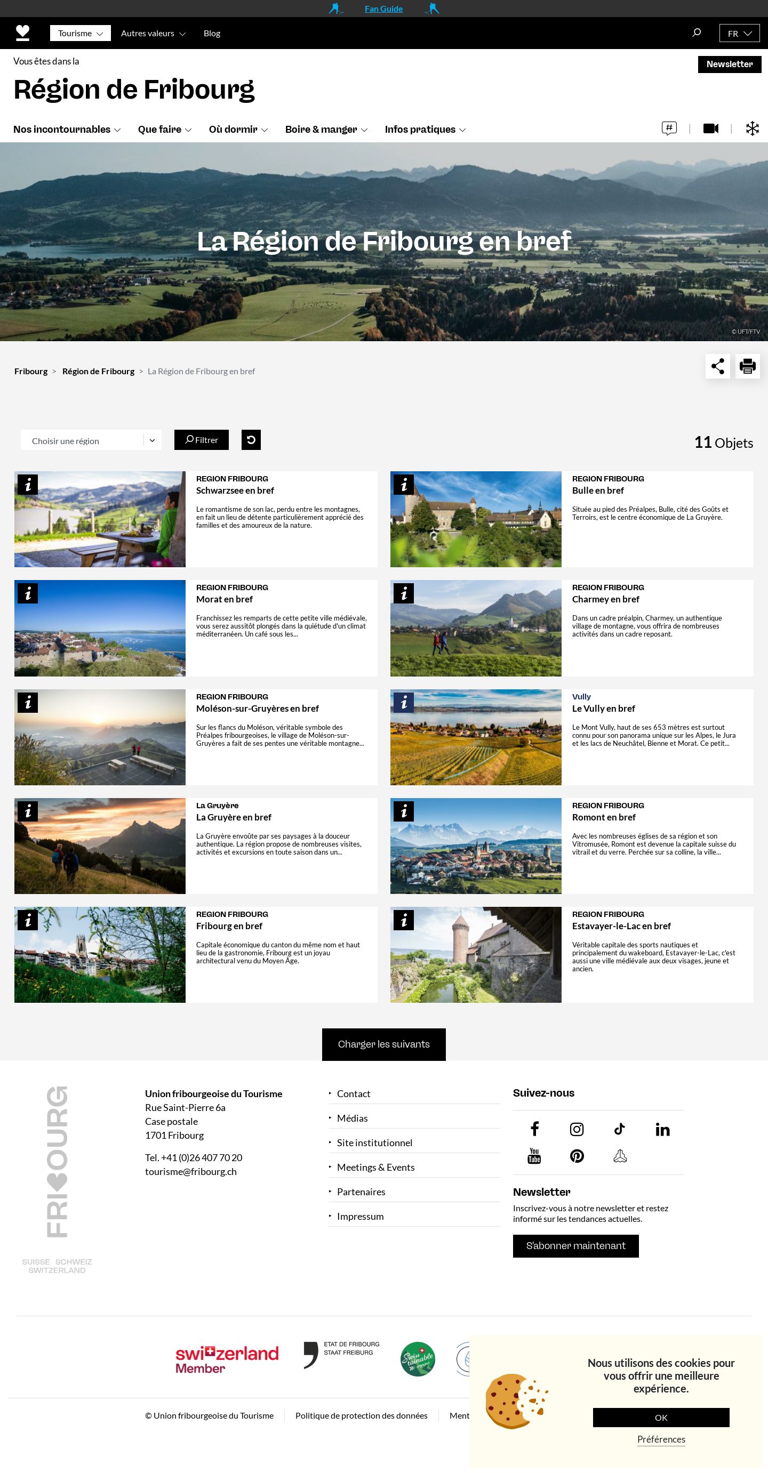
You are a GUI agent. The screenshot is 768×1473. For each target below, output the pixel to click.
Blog (212, 33)
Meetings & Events (376, 1167)
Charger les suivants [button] (384, 1044)
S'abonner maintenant (576, 1246)
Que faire (159, 129)
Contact (354, 1093)
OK (661, 1417)
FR (733, 33)
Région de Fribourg (98, 371)
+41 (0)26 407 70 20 (201, 1157)
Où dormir (233, 129)
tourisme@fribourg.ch (191, 1171)
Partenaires (361, 1191)
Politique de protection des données (361, 1415)
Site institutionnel (375, 1142)
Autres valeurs (147, 33)
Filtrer (201, 439)
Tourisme (75, 33)
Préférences (661, 1439)
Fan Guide (384, 8)
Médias (352, 1118)
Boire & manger (321, 129)
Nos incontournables (61, 129)
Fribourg (30, 371)
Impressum (360, 1216)
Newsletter (730, 64)
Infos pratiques (420, 129)
